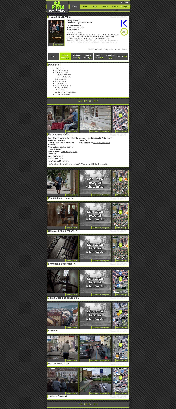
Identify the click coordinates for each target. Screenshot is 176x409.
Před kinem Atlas (57, 363)
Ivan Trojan (75, 34)
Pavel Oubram (92, 37)
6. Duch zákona (60, 81)
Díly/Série (53, 64)
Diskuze (122, 56)
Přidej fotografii (86, 164)
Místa (85, 7)
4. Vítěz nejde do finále (63, 77)
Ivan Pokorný (76, 32)
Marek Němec (97, 34)
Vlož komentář (74, 164)
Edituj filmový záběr (100, 164)
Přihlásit (124, 2)
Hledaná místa (76, 56)
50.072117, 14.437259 (101, 143)
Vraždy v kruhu (58, 68)
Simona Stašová (84, 38)
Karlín (51, 330)
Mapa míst (110, 56)
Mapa (95, 7)
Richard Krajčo (85, 34)
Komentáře (64, 164)
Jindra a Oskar (56, 396)
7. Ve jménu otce (60, 83)
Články (105, 7)
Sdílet (124, 49)
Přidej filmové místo (95, 49)
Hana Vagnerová (109, 34)
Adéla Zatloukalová (79, 37)
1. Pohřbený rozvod (61, 70)
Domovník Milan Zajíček (61, 231)
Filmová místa (65, 56)
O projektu (125, 7)
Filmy (74, 7)
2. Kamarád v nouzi (61, 72)
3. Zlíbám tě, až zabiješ (63, 74)
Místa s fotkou (88, 56)
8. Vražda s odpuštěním (63, 85)
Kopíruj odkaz (53, 164)
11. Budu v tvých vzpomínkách (65, 92)
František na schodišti (60, 264)
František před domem (60, 198)
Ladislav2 (65, 161)
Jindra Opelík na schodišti (62, 298)
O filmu (54, 56)
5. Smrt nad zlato (61, 79)
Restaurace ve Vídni (59, 134)
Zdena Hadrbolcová (98, 38)
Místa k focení (99, 56)
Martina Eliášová (104, 37)
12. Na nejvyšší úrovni (62, 94)
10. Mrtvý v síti (60, 90)
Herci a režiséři (115, 8)
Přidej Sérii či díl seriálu (112, 49)
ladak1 (61, 156)
